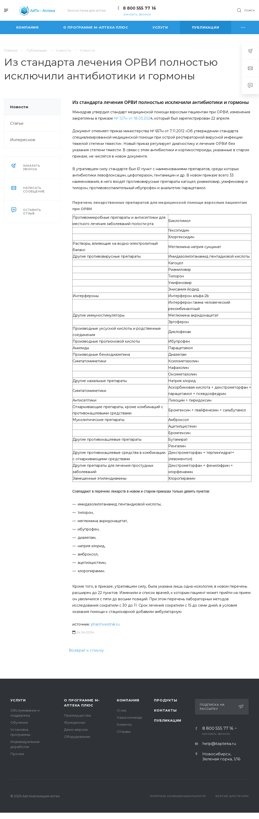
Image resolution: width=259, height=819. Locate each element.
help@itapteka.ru (219, 743)
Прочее (17, 754)
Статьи (16, 123)
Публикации (167, 720)
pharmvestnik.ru (105, 624)
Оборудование (77, 737)
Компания (128, 700)
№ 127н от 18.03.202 (132, 118)
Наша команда (129, 717)
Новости (19, 106)
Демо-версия (76, 729)
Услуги (18, 700)
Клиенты (124, 724)
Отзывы (124, 731)
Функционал (74, 722)
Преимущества (77, 715)
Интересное (22, 139)
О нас (122, 710)
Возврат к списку (86, 650)
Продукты (165, 700)
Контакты (165, 710)
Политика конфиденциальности (178, 796)
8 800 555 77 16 (139, 8)
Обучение (19, 722)
